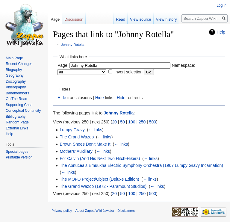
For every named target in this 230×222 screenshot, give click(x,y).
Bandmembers (17, 93)
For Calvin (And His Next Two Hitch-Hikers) (100, 158)
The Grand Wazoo (77, 137)
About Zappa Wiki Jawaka (94, 210)
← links (95, 129)
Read (120, 19)
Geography (14, 75)
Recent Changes (19, 64)
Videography (16, 87)
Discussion (73, 19)
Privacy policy (62, 210)
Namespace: (183, 65)
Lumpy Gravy (72, 129)
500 (152, 122)
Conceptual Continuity (23, 110)
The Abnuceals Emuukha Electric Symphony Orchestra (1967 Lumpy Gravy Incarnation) (141, 165)
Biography (14, 70)
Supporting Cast (18, 105)
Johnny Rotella (72, 44)
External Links (17, 128)
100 (131, 122)
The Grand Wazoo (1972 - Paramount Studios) (103, 186)
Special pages (17, 151)
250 (142, 122)
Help (221, 32)
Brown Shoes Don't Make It (85, 144)
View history (166, 19)
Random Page (17, 122)
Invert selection (128, 72)
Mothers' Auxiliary (76, 151)
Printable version (19, 157)
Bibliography (15, 116)
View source (140, 19)
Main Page (14, 58)
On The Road (16, 99)
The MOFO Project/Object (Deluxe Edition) (99, 179)
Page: (63, 65)
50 (122, 122)
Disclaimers (126, 210)
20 (114, 122)
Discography (16, 81)
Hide (62, 97)
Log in (221, 5)
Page (55, 19)
